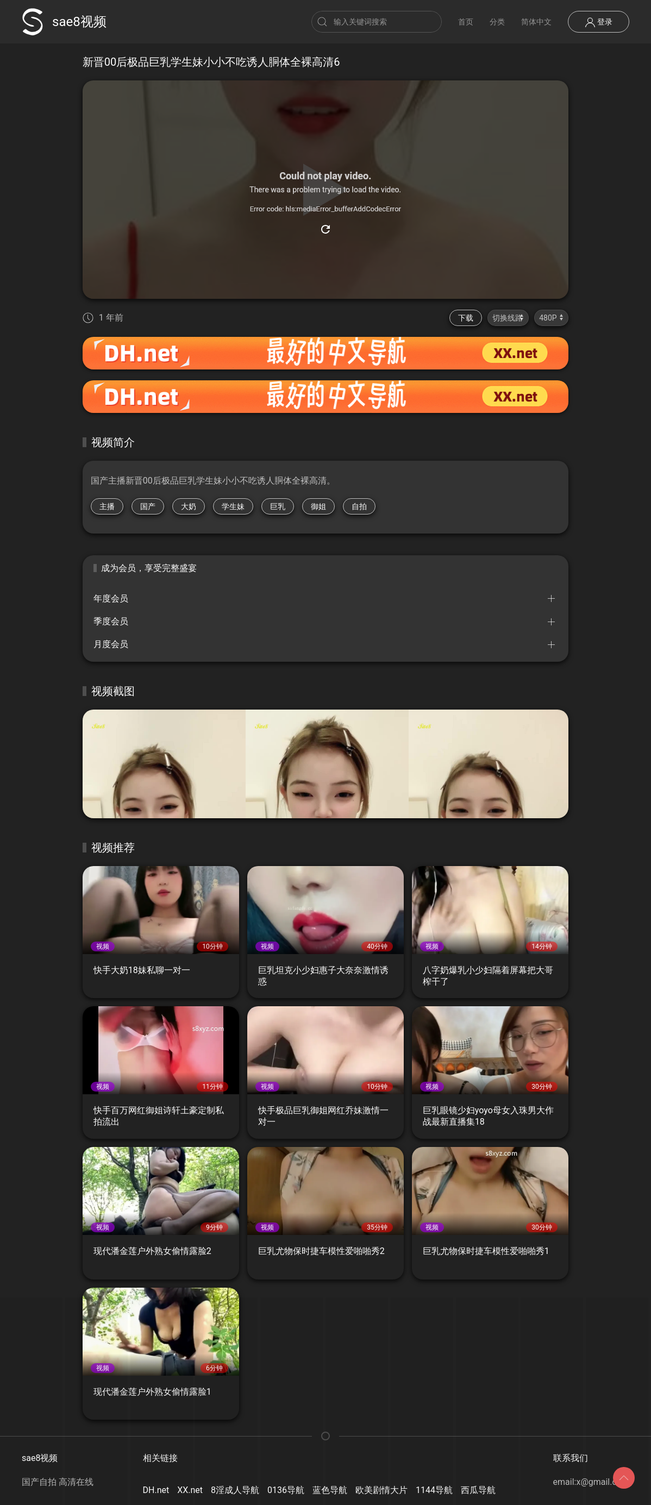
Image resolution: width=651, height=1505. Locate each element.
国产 (147, 506)
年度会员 (110, 598)
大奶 (188, 506)
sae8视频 (64, 22)
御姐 (318, 506)
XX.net (190, 1490)
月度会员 (110, 644)
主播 (107, 506)
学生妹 (233, 506)
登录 (598, 22)
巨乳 (277, 506)
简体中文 (536, 21)
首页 (465, 21)
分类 (497, 21)
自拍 (359, 506)
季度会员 (110, 621)
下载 (465, 317)
